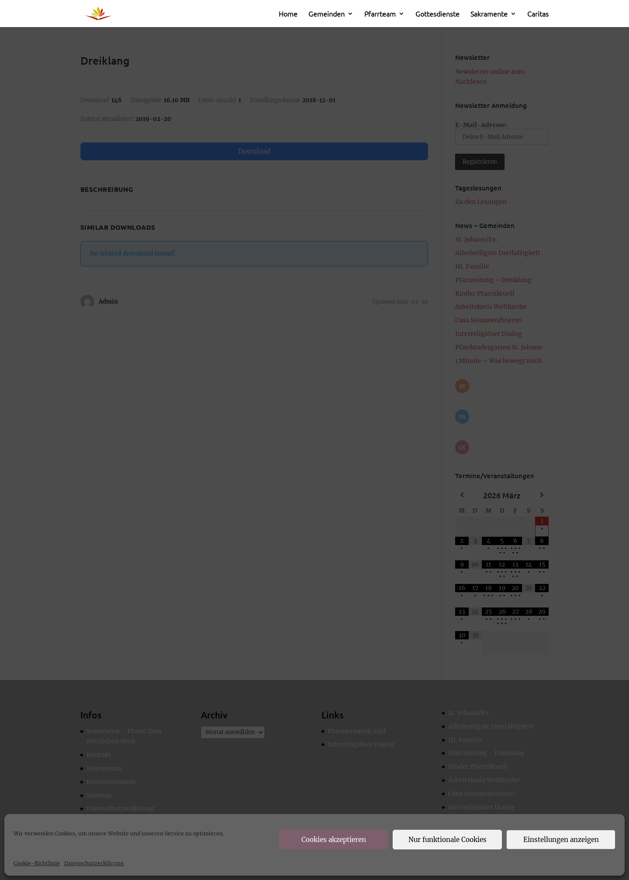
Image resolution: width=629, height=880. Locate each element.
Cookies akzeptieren (333, 839)
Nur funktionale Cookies (447, 839)
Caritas (538, 14)
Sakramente (489, 14)
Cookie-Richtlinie (37, 863)
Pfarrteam (380, 14)
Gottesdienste (437, 14)
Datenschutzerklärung (94, 863)
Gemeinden (326, 14)
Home (288, 14)
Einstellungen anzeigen (561, 839)
